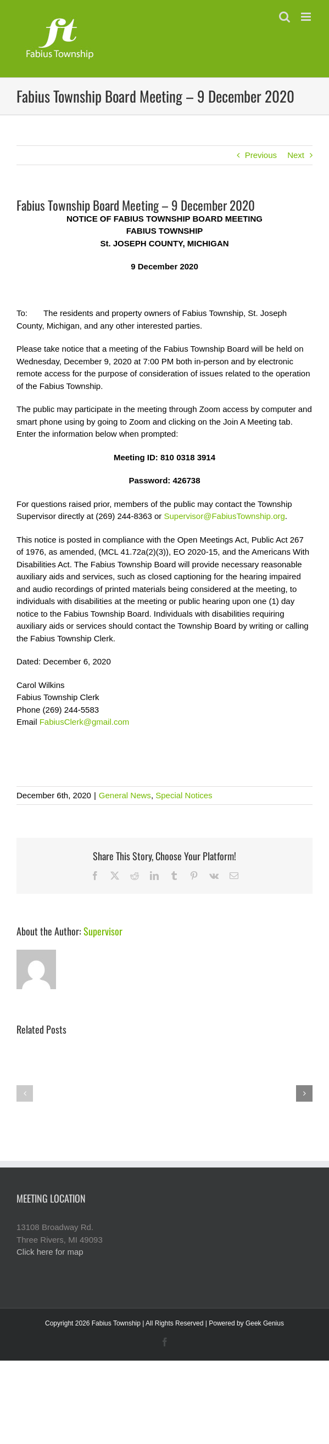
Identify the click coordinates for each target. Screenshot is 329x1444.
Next (295, 155)
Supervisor (102, 931)
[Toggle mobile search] (284, 16)
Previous (261, 155)
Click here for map (49, 1251)
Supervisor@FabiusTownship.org (224, 516)
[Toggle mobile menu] (307, 16)
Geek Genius (265, 1323)
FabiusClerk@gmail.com (85, 721)
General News (125, 795)
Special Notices (183, 795)
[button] (24, 1093)
